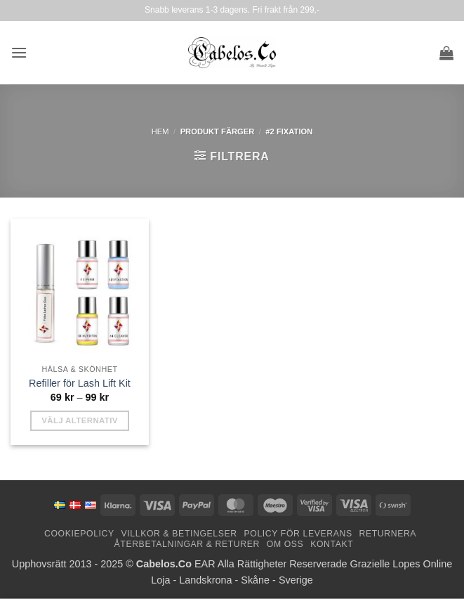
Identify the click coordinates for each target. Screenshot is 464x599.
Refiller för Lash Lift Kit (80, 383)
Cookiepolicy (79, 534)
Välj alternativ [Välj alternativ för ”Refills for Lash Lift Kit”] (79, 420)
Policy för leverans (298, 534)
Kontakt (331, 544)
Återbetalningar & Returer (187, 544)
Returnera (387, 534)
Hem (160, 131)
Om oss (285, 544)
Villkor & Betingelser (179, 534)
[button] (19, 52)
